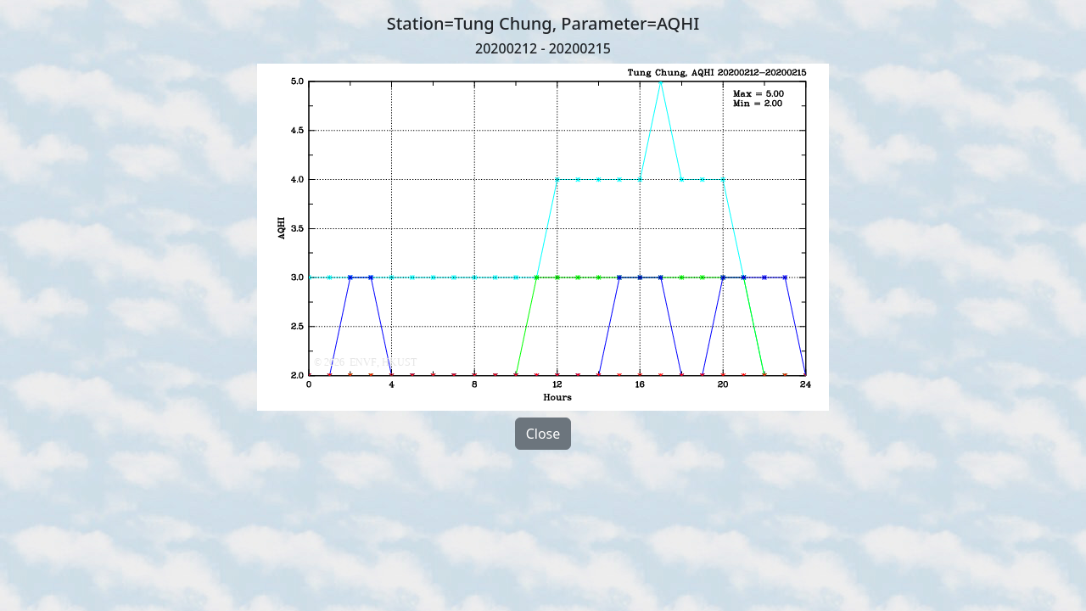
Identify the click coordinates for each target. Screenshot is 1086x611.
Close (543, 433)
